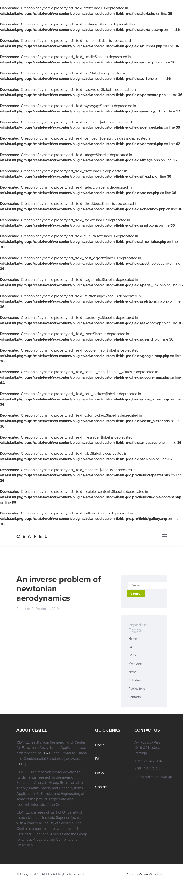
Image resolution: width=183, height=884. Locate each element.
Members (135, 664)
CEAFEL (32, 536)
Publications (136, 689)
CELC (20, 764)
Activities (134, 680)
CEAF (47, 753)
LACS (132, 655)
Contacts (134, 697)
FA (130, 647)
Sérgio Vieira (137, 874)
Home (132, 639)
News (132, 672)
